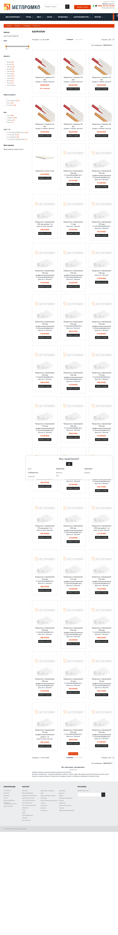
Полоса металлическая (29, 805)
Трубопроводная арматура (66, 810)
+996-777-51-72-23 (106, 6)
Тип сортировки (96, 45)
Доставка (6, 795)
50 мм (10, 69)
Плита (10, 122)
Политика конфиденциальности (10, 803)
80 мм (10, 80)
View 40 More (11, 85)
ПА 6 (10, 103)
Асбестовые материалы (47, 790)
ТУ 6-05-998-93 (13, 135)
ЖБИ (42, 793)
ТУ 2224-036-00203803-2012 (17, 132)
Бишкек (59, 473)
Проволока (25, 807)
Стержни (11, 120)
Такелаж (61, 808)
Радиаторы (62, 803)
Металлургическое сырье (48, 795)
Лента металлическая (28, 800)
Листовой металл (27, 803)
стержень (12, 118)
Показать (105, 40)
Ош (57, 476)
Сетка (23, 810)
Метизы (61, 800)
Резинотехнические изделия (49, 800)
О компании (7, 790)
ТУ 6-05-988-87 (13, 137)
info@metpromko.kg (107, 8)
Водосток (61, 793)
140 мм (10, 76)
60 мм (10, 64)
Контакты (106, 1)
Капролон (43, 808)
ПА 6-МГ (11, 105)
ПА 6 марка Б (13, 100)
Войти (112, 1)
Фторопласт (44, 805)
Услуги (6, 798)
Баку (30, 469)
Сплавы (43, 803)
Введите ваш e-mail (82, 790)
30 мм (10, 62)
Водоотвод (62, 790)
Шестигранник (26, 820)
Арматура (25, 790)
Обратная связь (8, 806)
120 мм (10, 78)
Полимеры (44, 798)
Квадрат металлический (29, 795)
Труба (23, 812)
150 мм (10, 71)
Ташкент (31, 477)
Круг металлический (28, 798)
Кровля (61, 795)
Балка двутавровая (27, 793)
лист (10, 115)
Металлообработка (9, 800)
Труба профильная (27, 815)
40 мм (10, 83)
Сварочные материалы (65, 798)
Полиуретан (73, 770)
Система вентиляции (65, 805)
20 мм (10, 74)
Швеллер (24, 817)
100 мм (10, 67)
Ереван (87, 473)
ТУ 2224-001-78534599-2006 (17, 139)
